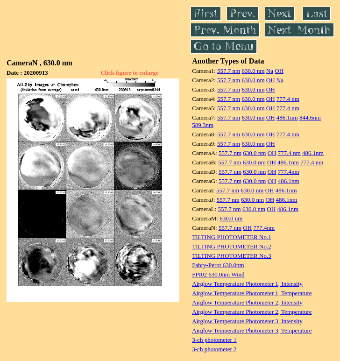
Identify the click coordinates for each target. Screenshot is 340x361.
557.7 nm (228, 70)
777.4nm (288, 171)
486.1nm (287, 117)
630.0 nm (252, 70)
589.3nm (202, 124)
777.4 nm (287, 98)
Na (269, 70)
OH (279, 70)
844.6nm (310, 117)
